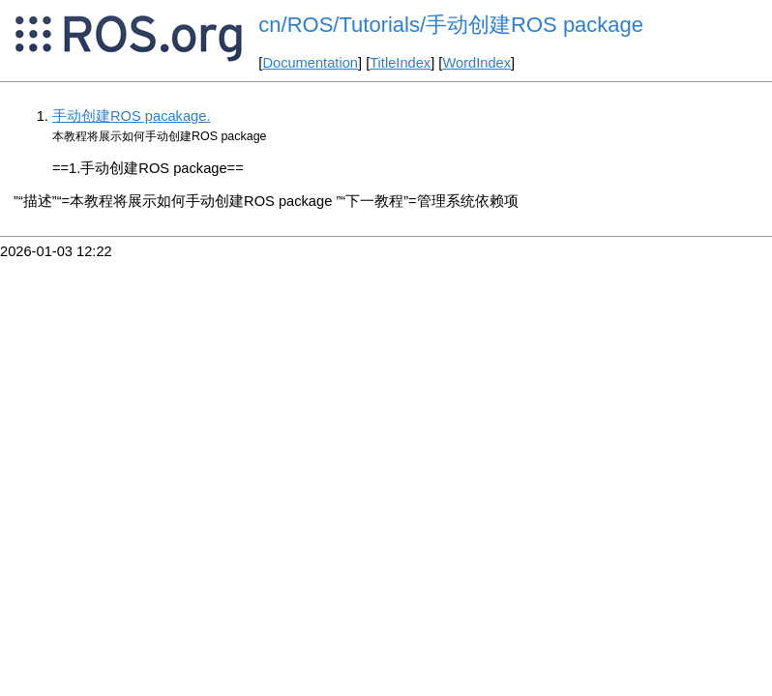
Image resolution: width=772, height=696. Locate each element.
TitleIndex (400, 63)
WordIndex (476, 63)
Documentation (310, 63)
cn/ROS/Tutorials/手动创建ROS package (450, 25)
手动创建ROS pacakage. (131, 116)
